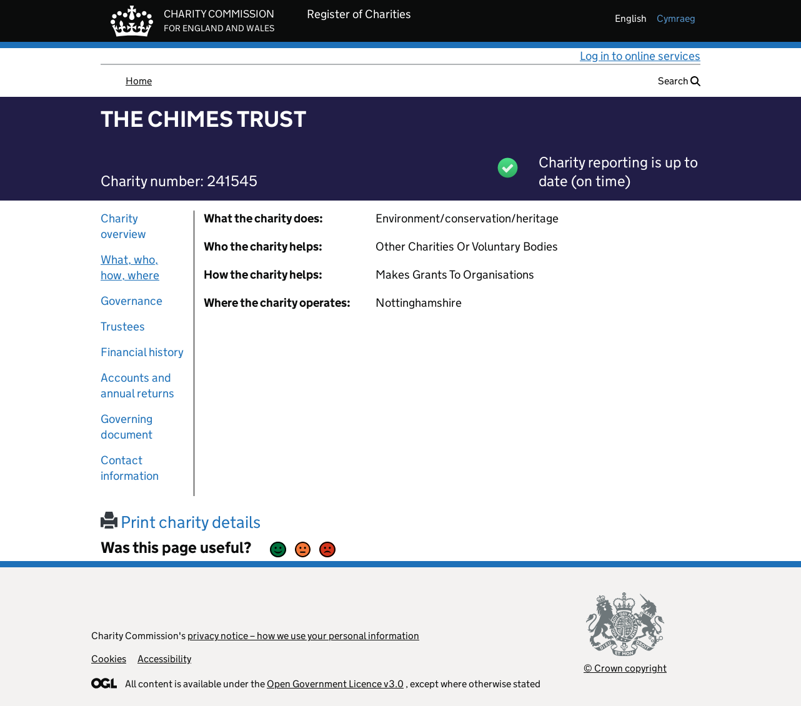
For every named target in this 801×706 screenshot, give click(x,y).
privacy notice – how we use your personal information (303, 636)
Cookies (108, 659)
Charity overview (123, 226)
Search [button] (679, 81)
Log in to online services (640, 56)
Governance (131, 301)
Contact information (130, 468)
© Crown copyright (625, 668)
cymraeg (676, 18)
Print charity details (181, 522)
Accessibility (164, 659)
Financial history (142, 352)
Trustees (123, 326)
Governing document (126, 427)
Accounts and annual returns (137, 385)
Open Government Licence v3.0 (335, 684)
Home (139, 81)
